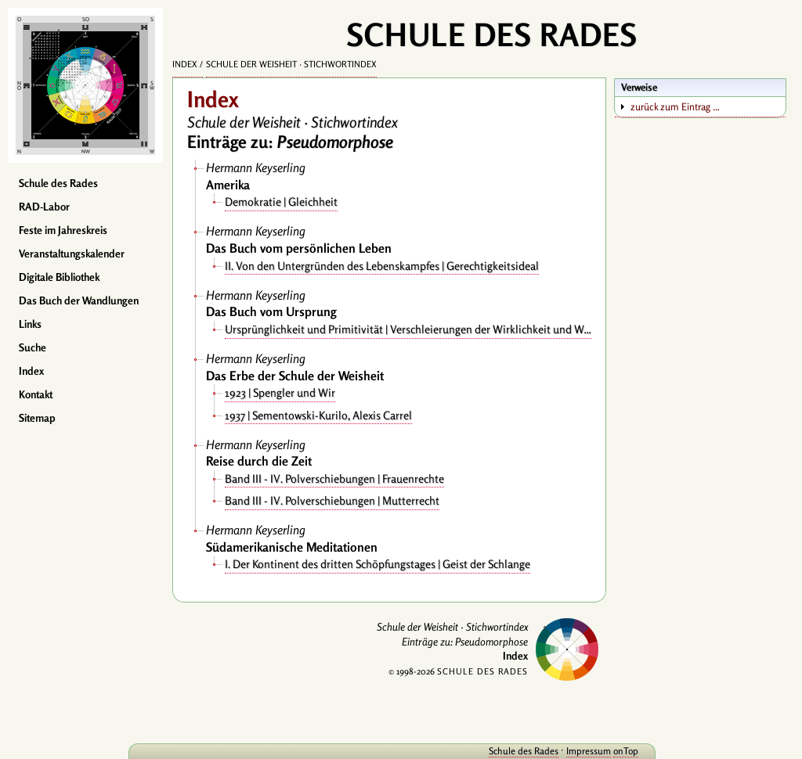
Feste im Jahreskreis (63, 230)
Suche (32, 347)
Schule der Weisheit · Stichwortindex (291, 64)
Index (31, 371)
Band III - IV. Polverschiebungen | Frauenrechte (334, 478)
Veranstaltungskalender (72, 253)
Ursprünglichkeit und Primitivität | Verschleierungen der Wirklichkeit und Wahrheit (408, 329)
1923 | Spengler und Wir (280, 392)
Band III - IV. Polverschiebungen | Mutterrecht (332, 500)
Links (30, 324)
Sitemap (37, 418)
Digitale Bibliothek (59, 277)
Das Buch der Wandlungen (79, 300)
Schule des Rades (58, 183)
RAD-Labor (44, 206)
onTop (582, 751)
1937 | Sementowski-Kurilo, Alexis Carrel (318, 415)
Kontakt (35, 394)
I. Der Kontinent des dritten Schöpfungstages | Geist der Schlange (377, 563)
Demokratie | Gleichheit (281, 201)
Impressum (545, 751)
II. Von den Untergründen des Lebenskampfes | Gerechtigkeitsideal (382, 265)
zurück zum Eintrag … (675, 106)
